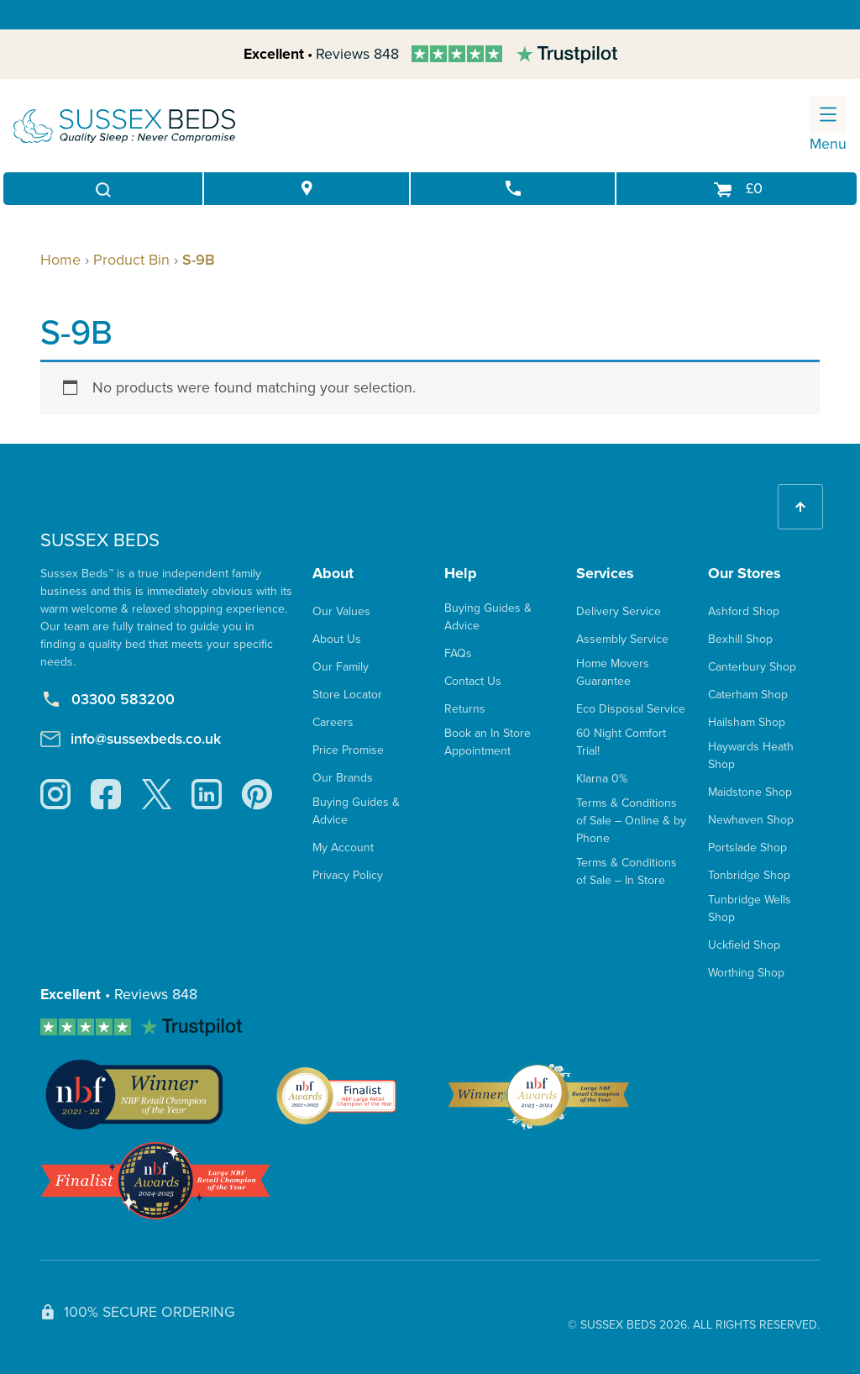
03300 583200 (107, 699)
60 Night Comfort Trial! (621, 742)
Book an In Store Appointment (487, 742)
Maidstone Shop (750, 792)
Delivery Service (618, 611)
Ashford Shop (743, 611)
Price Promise (348, 750)
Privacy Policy (347, 875)
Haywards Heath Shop (751, 755)
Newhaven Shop (751, 820)
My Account (343, 847)
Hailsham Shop (746, 722)
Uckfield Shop (744, 945)
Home (60, 260)
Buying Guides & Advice (356, 811)
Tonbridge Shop (749, 875)
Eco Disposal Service (630, 709)
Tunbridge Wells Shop (749, 908)
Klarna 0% (601, 778)
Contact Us (472, 681)
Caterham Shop (748, 694)
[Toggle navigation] (828, 114)
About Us (336, 639)
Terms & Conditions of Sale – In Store (626, 871)
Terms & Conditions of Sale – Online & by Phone (631, 820)
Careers (333, 722)
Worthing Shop (746, 973)
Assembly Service (622, 639)
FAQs (458, 653)
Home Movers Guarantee (612, 672)
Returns (464, 709)
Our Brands (342, 778)
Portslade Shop (747, 847)
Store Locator (347, 694)
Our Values (341, 611)
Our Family (340, 667)
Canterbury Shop (752, 667)
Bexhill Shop (740, 639)
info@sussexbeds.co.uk (130, 739)
